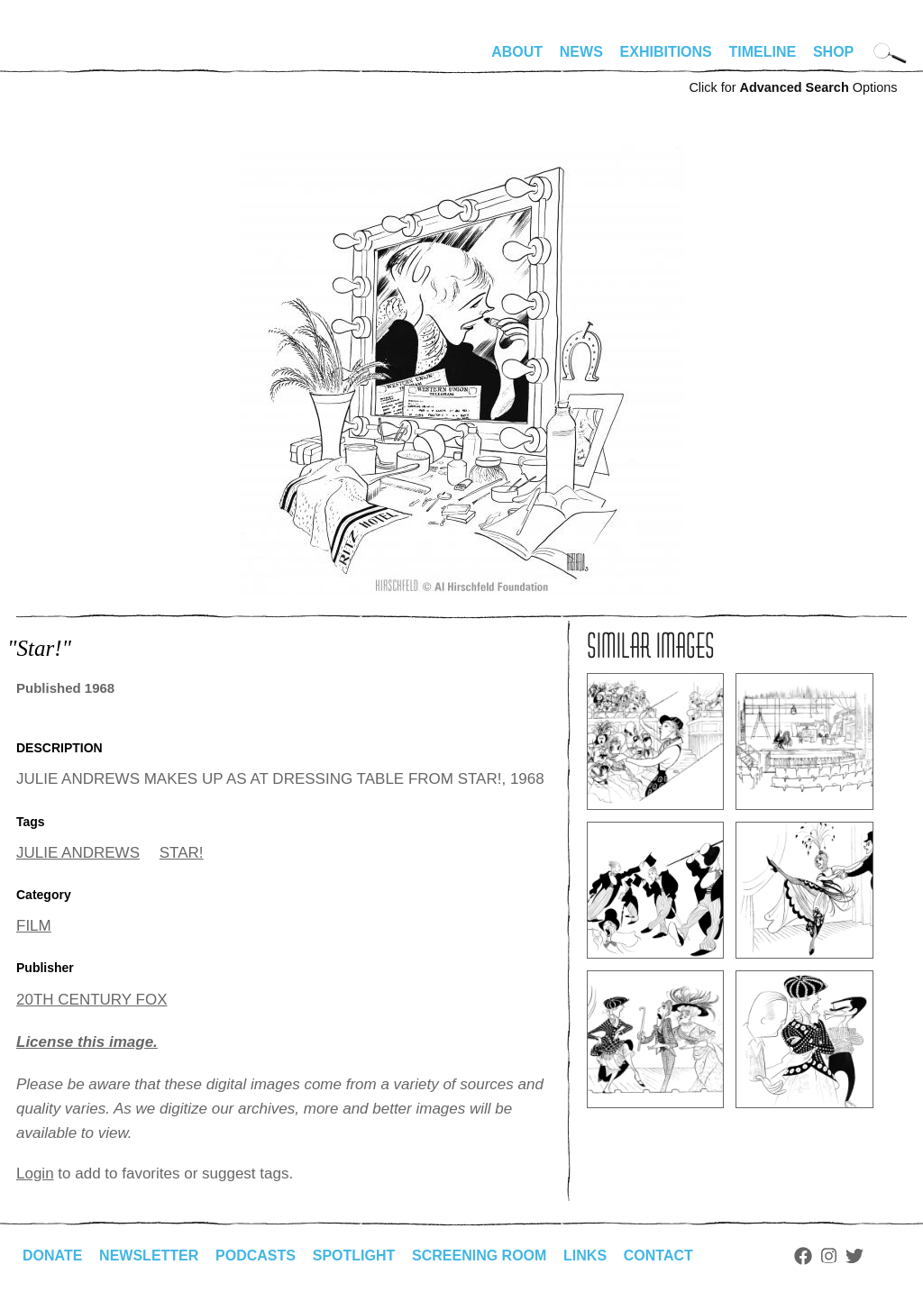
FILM (33, 925)
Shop (833, 51)
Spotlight (354, 1255)
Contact (658, 1255)
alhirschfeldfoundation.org (70, 59)
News (581, 51)
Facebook (803, 1256)
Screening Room (479, 1255)
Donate (52, 1255)
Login (35, 1173)
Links (585, 1255)
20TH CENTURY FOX (92, 999)
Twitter (854, 1256)
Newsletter (148, 1255)
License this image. (87, 1042)
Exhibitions (666, 51)
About (517, 51)
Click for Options (793, 87)
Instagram (828, 1256)
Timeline (763, 51)
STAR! (182, 852)
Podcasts (255, 1255)
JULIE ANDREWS (78, 852)
